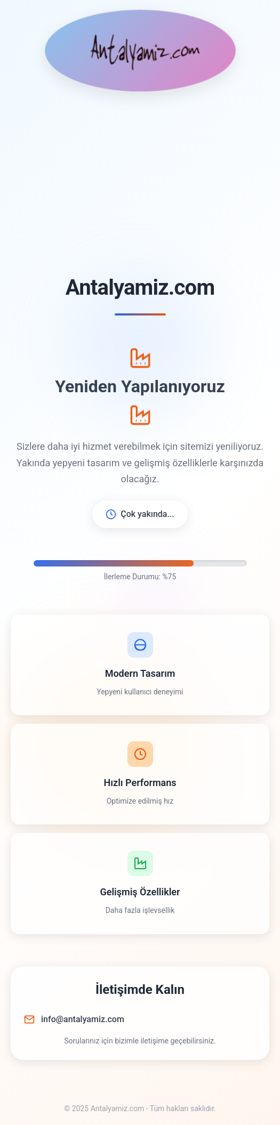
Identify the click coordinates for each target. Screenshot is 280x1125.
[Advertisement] (140, 183)
